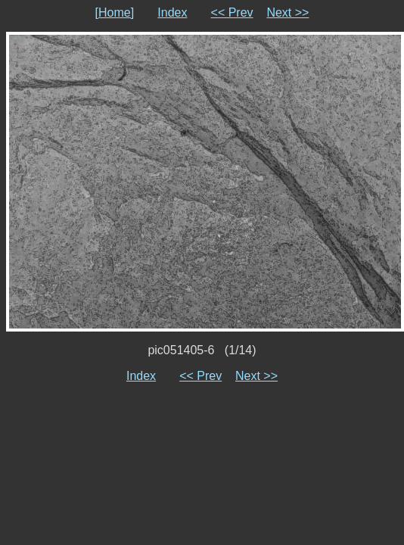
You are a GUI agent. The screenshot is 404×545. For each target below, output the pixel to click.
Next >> (287, 12)
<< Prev (232, 12)
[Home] (115, 12)
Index (172, 12)
